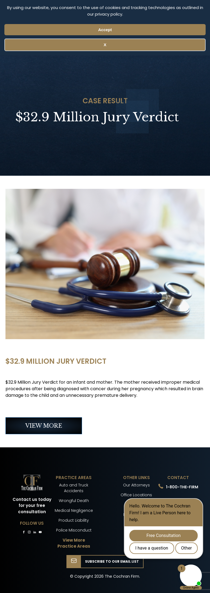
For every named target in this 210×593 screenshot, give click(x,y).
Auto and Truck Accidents (73, 488)
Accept (105, 29)
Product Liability (74, 520)
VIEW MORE (43, 425)
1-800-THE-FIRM (182, 487)
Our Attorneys (136, 485)
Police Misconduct (74, 530)
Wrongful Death (74, 500)
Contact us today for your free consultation (32, 506)
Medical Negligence (74, 510)
